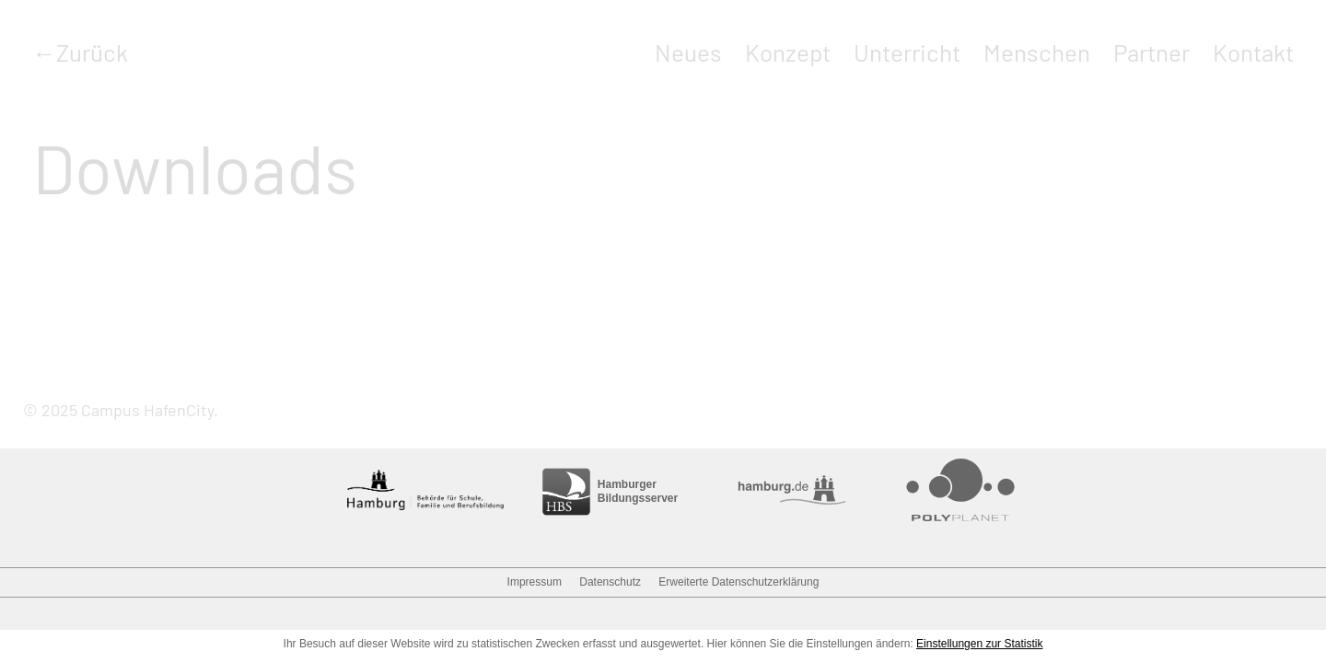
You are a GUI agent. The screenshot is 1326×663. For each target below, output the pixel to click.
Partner (1151, 52)
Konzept (788, 52)
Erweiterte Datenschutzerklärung (738, 582)
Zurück (92, 52)
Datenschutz (610, 582)
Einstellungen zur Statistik (979, 643)
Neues (688, 52)
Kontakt (1253, 52)
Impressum (534, 582)
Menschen (1036, 52)
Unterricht (907, 52)
